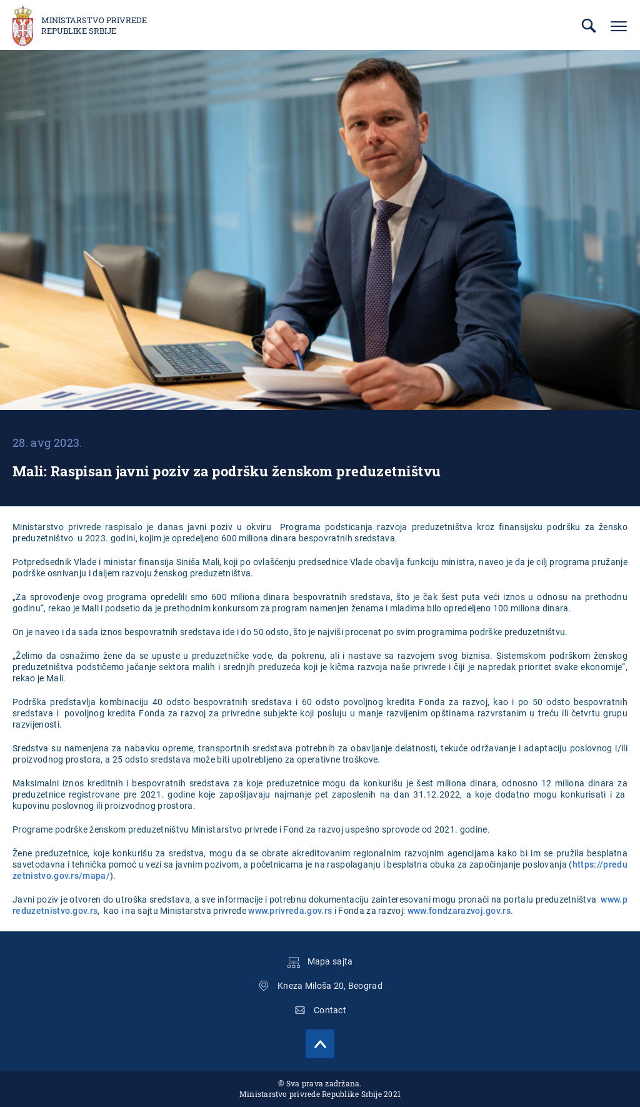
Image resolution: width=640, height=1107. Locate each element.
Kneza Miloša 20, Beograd (330, 986)
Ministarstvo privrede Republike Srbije (94, 25)
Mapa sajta (330, 961)
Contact (330, 1010)
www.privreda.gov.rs (290, 911)
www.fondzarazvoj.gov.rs (459, 911)
